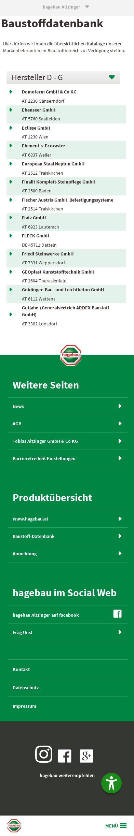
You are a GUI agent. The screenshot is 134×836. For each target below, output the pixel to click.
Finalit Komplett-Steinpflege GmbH (59, 182)
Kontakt (21, 669)
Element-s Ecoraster (43, 146)
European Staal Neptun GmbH (54, 164)
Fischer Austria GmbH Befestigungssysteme (67, 200)
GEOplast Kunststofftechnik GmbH (59, 272)
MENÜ (111, 826)
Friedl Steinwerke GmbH (49, 254)
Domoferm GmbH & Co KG (50, 92)
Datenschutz (26, 688)
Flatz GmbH (35, 218)
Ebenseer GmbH (39, 110)
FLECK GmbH (36, 236)
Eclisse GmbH (37, 128)
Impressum (24, 706)
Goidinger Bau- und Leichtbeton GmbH (63, 290)
